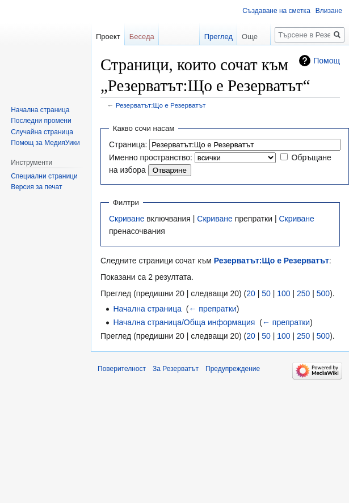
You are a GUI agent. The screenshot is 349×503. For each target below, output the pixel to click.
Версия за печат (36, 187)
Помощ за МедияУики (45, 143)
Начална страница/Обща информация (184, 322)
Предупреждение (232, 369)
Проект (108, 36)
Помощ (326, 60)
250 (303, 293)
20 (250, 293)
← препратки (212, 308)
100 (283, 293)
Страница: (128, 144)
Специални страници (44, 176)
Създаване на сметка (276, 11)
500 (323, 293)
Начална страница (147, 308)
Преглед (210, 36)
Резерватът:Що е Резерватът (161, 105)
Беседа (141, 36)
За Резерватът (176, 369)
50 (266, 293)
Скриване (126, 218)
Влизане (329, 11)
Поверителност (122, 369)
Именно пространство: (150, 157)
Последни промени (41, 121)
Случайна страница (42, 132)
